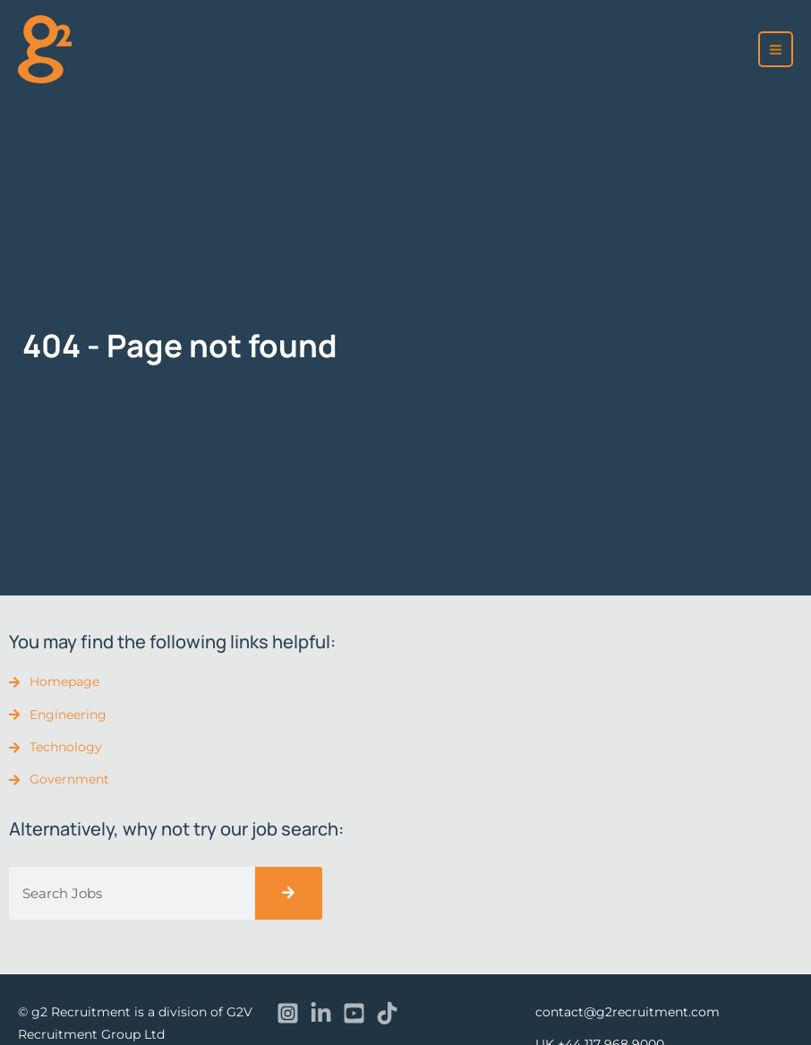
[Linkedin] (321, 1013)
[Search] (288, 893)
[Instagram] (288, 1013)
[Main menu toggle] (776, 49)
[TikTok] (387, 1013)
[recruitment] (45, 48)
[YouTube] (354, 1013)
